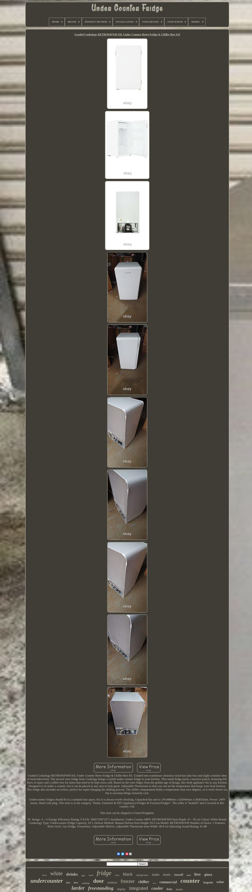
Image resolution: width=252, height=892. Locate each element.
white (56, 873)
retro (154, 883)
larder (78, 888)
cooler (157, 888)
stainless (112, 882)
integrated (138, 888)
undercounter (46, 881)
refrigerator (142, 875)
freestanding (100, 888)
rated (90, 875)
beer (76, 882)
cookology (86, 883)
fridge (104, 873)
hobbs (155, 874)
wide (83, 876)
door (98, 881)
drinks (72, 874)
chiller (143, 882)
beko (169, 889)
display (121, 889)
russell (178, 874)
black (127, 874)
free (68, 882)
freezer (128, 881)
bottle (166, 874)
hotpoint (208, 882)
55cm (44, 875)
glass (208, 874)
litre (197, 874)
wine (220, 882)
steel (189, 875)
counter (190, 881)
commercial (168, 882)
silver (117, 875)
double (179, 889)
